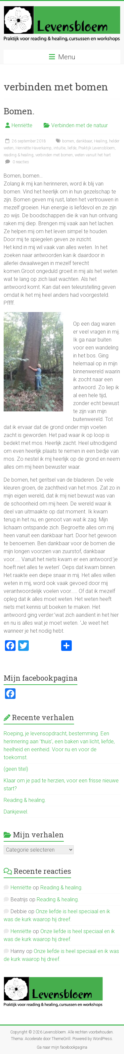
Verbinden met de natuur (79, 125)
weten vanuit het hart (93, 155)
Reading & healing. (25, 800)
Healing (100, 141)
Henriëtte (22, 125)
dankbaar (84, 141)
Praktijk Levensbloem (96, 148)
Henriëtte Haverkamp (34, 148)
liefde (71, 148)
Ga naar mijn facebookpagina (62, 1047)
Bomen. (19, 111)
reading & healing (18, 155)
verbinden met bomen (54, 155)
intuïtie (59, 148)
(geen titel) (16, 769)
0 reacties (16, 162)
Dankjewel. (16, 812)
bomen (68, 141)
